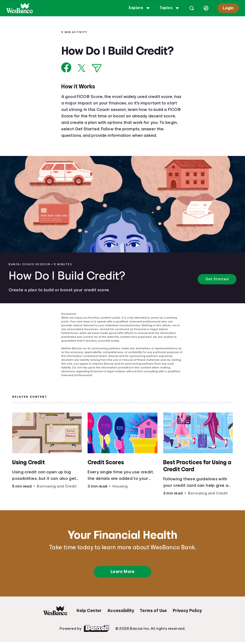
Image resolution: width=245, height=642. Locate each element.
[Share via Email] (97, 68)
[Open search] (192, 8)
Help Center (89, 610)
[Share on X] (81, 68)
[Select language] (206, 8)
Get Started (217, 279)
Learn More (122, 571)
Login (228, 8)
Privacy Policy (187, 610)
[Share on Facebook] (66, 67)
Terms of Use (153, 610)
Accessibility (120, 610)
